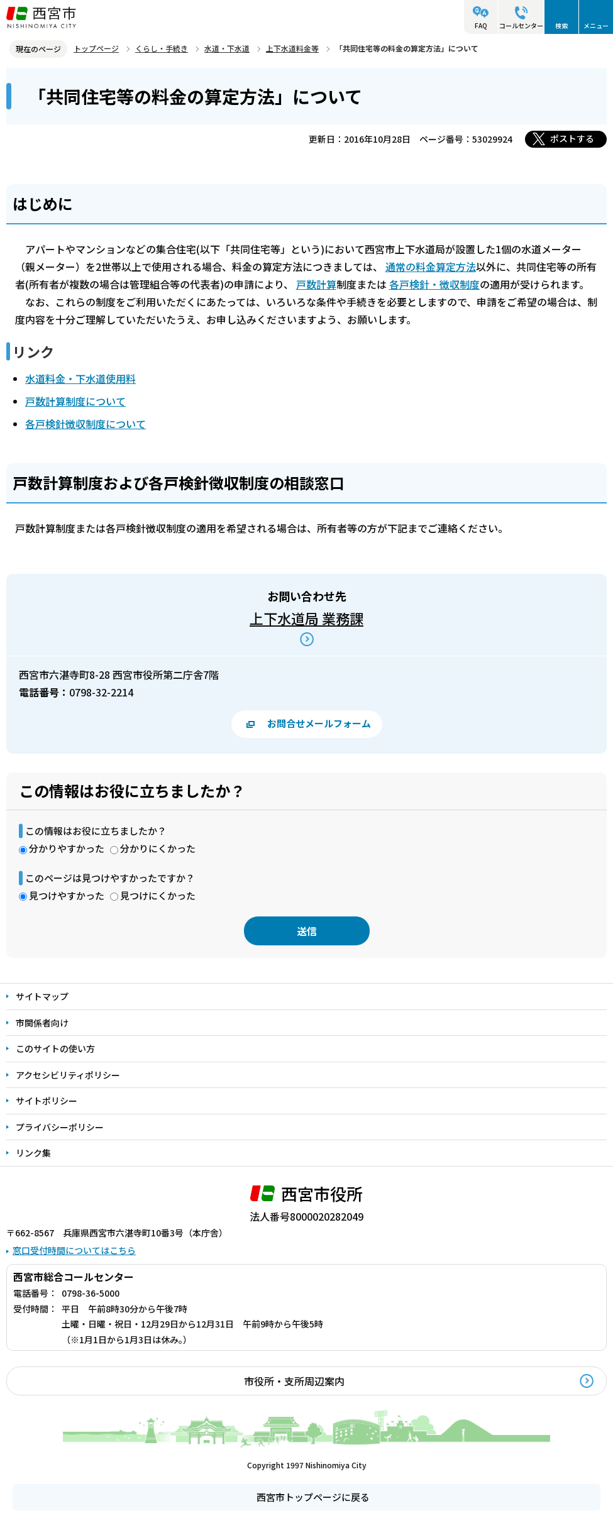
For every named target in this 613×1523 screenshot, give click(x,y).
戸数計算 (316, 284)
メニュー (596, 25)
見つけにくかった (158, 895)
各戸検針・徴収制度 (434, 284)
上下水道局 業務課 (306, 618)
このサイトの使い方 (55, 1048)
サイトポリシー (46, 1100)
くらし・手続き (161, 48)
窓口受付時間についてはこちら (74, 1250)
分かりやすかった (66, 848)
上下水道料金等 (292, 48)
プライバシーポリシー (60, 1127)
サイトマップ (42, 996)
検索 (561, 25)
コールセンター (521, 25)
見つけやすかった (66, 895)
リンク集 (33, 1152)
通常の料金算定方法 (430, 266)
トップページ (96, 48)
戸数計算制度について (75, 401)
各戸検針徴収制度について (85, 423)
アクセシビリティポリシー (68, 1075)
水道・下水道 (227, 48)
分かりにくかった (158, 848)
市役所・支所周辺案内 (294, 1380)
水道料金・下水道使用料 (80, 378)
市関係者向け (42, 1022)
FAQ (481, 25)
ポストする (572, 138)
